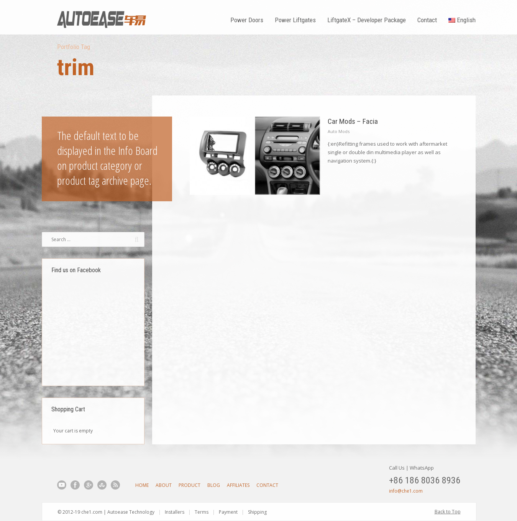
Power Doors (246, 20)
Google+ (88, 485)
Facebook (75, 485)
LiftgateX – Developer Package (366, 20)
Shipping (257, 512)
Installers (174, 512)
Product (189, 485)
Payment (228, 512)
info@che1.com (406, 491)
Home (142, 485)
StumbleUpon (102, 485)
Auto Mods (339, 131)
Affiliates (238, 485)
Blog (213, 485)
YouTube (61, 485)
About (164, 485)
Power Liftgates (295, 20)
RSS (115, 485)
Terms (201, 512)
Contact (427, 20)
